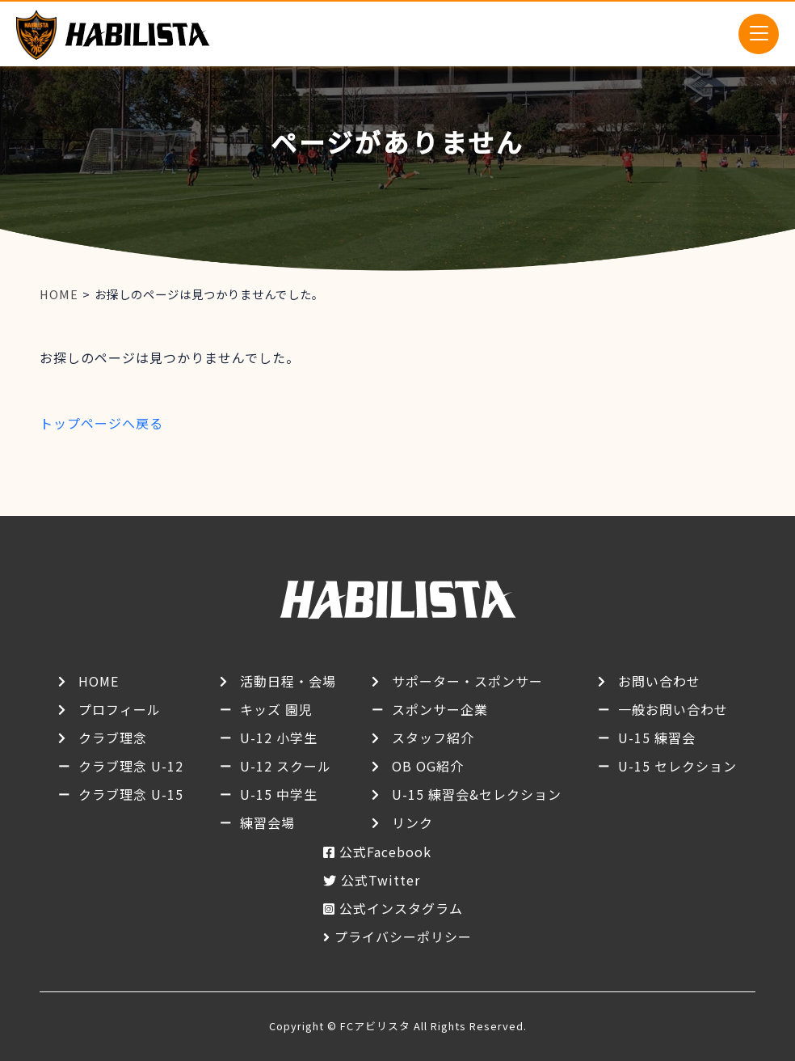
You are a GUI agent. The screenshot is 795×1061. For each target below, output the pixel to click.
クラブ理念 (112, 737)
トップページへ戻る (101, 423)
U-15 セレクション (677, 766)
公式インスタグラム (401, 908)
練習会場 (267, 822)
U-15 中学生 (279, 794)
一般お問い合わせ (673, 709)
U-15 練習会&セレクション (477, 794)
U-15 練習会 (657, 737)
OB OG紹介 (428, 766)
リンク (412, 822)
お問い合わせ (659, 681)
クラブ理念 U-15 (130, 794)
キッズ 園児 (276, 709)
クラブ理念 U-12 (130, 766)
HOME (98, 681)
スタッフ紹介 (433, 737)
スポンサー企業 (440, 709)
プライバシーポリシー (403, 936)
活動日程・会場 (288, 681)
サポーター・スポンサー (467, 681)
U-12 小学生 (279, 737)
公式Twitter (380, 880)
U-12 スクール (285, 766)
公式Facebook (385, 851)
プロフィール (119, 709)
